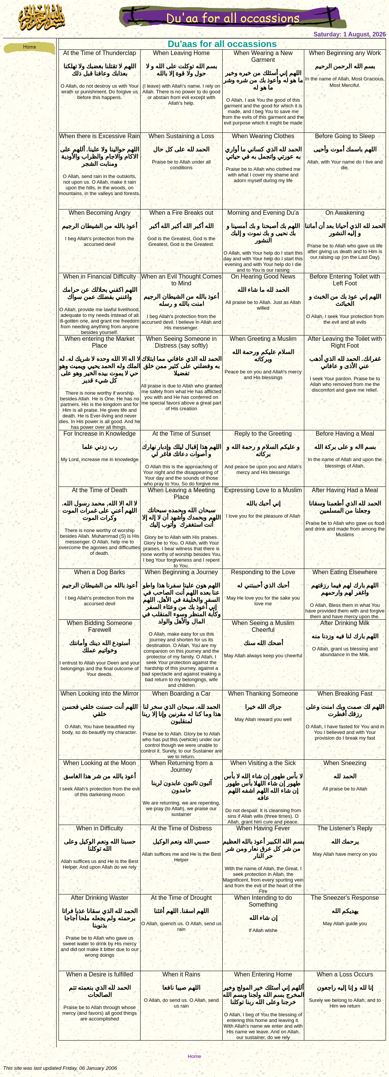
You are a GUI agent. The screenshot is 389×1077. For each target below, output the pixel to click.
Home (194, 1056)
